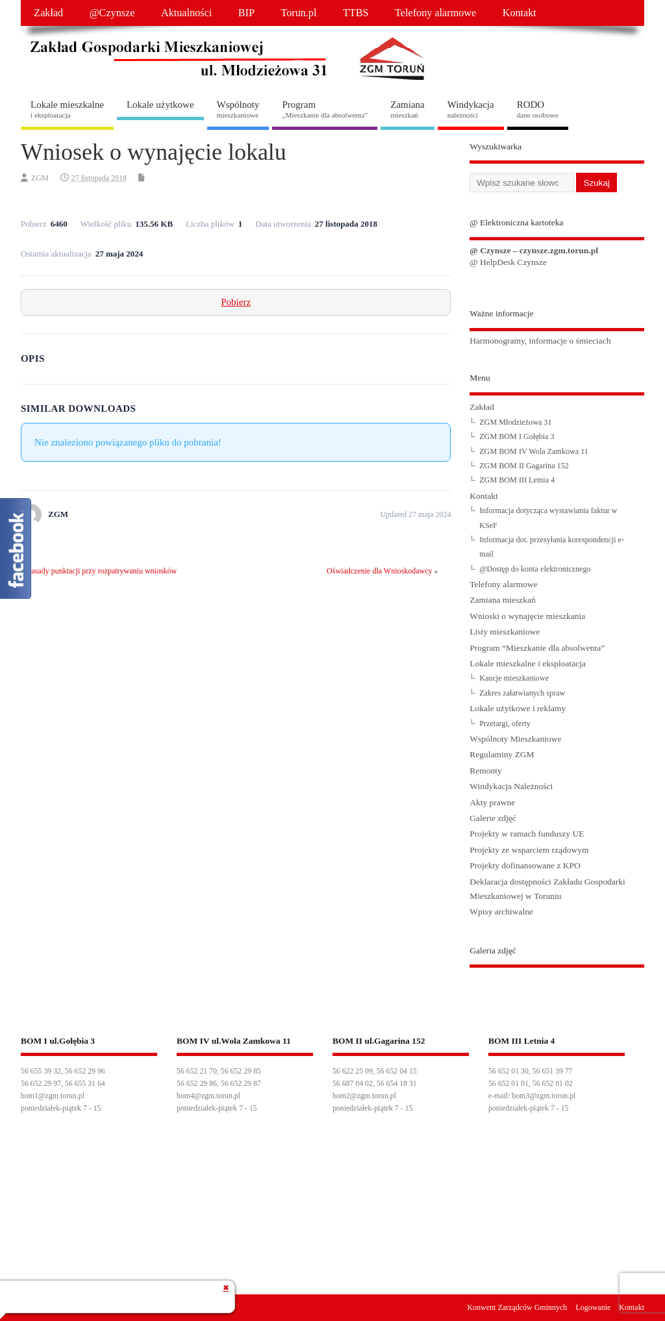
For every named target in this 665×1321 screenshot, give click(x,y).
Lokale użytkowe (160, 104)
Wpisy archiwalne (501, 911)
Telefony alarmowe (435, 13)
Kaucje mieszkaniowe (514, 678)
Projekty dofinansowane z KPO (525, 865)
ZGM (40, 177)
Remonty (486, 770)
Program (325, 109)
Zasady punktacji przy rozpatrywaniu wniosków (102, 570)
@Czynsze (112, 13)
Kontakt (519, 13)
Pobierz (236, 302)
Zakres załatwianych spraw (522, 693)
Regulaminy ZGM (502, 754)
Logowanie (592, 1307)
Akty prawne (492, 802)
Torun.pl (298, 13)
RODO (537, 109)
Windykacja (470, 109)
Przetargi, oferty (505, 723)
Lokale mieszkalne (67, 109)
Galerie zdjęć (493, 818)
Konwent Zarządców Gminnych (517, 1307)
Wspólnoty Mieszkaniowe (515, 739)
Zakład (48, 13)
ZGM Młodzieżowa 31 (515, 422)
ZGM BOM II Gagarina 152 (524, 465)
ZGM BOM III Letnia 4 (517, 479)
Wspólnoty (238, 109)
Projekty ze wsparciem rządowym (529, 850)
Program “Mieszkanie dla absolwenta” (537, 648)
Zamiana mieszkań (503, 600)
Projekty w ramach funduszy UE (527, 833)
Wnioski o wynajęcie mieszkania (527, 616)
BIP (246, 13)
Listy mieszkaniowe (505, 631)
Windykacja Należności (511, 786)
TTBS (356, 13)
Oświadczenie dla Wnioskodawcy (379, 570)
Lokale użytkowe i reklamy (518, 708)
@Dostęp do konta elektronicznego (534, 568)
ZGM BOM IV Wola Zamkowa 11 (533, 451)
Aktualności (186, 13)
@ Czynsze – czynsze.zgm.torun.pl (534, 250)
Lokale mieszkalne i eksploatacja (528, 663)
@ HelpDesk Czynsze (508, 262)
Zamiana (407, 109)
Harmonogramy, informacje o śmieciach (540, 341)
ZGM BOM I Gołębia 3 (516, 436)
